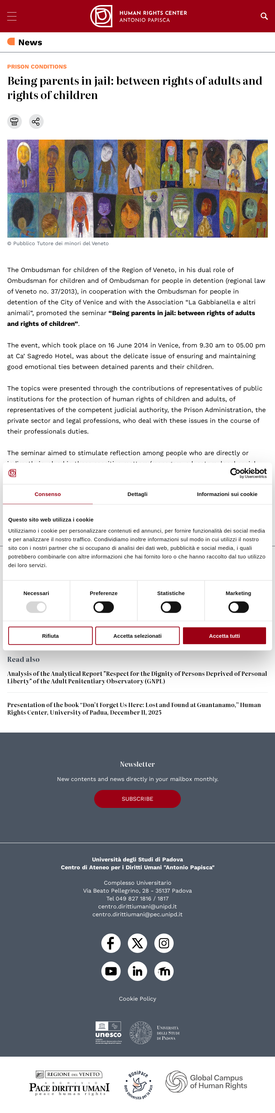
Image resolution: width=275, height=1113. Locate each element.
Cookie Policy (137, 999)
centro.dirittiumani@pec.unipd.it (137, 914)
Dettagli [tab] (137, 494)
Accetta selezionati (137, 636)
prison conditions (37, 66)
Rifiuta (50, 636)
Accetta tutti (224, 636)
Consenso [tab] (48, 494)
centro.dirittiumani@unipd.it (137, 906)
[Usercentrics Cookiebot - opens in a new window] (235, 473)
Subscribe (137, 798)
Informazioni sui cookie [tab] (227, 494)
